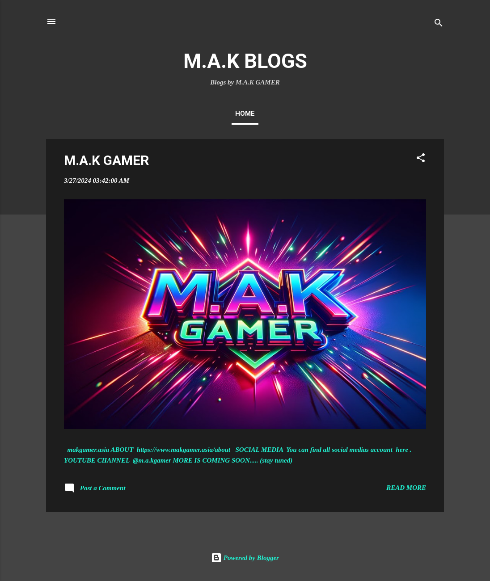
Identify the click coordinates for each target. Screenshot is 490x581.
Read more (406, 487)
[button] (420, 159)
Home (245, 113)
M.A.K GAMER (106, 160)
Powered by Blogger (245, 557)
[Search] (438, 24)
